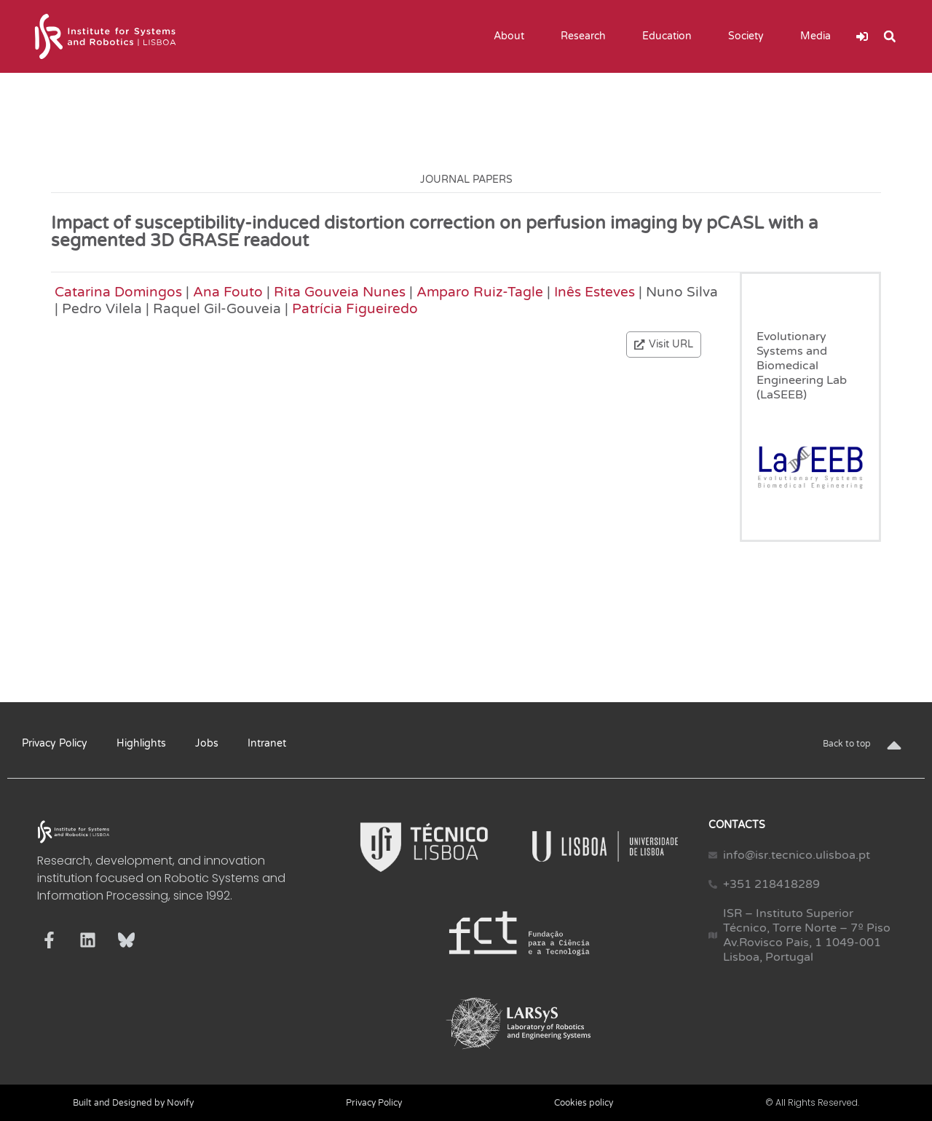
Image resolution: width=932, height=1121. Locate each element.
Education (670, 36)
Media (819, 36)
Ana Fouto (228, 291)
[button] (890, 36)
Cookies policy (583, 1103)
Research (587, 36)
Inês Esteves (594, 291)
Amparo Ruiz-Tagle (479, 291)
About (513, 36)
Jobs (206, 743)
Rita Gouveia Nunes (340, 291)
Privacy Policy (54, 743)
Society (749, 36)
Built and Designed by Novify (133, 1103)
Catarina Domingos (118, 291)
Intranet (267, 743)
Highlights (141, 743)
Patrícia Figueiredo (355, 308)
